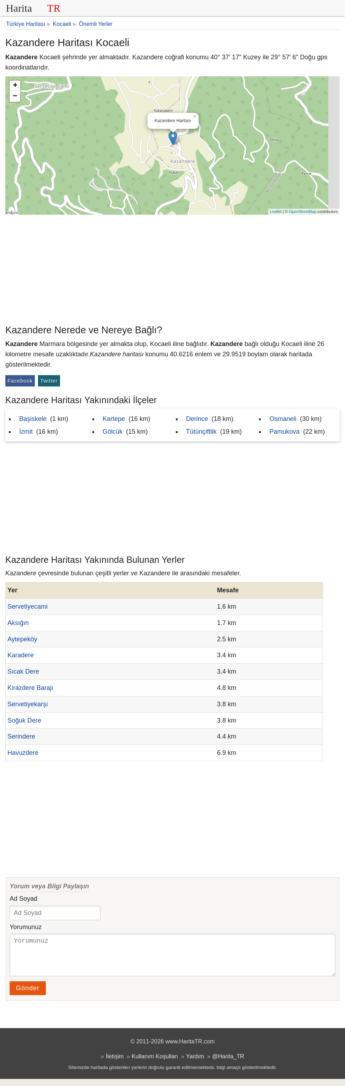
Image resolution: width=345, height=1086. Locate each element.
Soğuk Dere (24, 720)
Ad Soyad (23, 898)
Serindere (21, 736)
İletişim (115, 1063)
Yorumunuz (26, 927)
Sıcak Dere (23, 671)
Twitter (49, 381)
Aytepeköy (22, 639)
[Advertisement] (172, 268)
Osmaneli (282, 418)
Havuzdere (22, 752)
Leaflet (276, 211)
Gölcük (113, 431)
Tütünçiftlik (201, 431)
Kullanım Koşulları (155, 1063)
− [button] (15, 96)
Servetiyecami (27, 606)
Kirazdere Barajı (30, 687)
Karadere (20, 655)
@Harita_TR (228, 1063)
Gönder (27, 995)
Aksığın (18, 622)
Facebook (20, 381)
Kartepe (114, 418)
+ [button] (15, 86)
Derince (197, 418)
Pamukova (284, 431)
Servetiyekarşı (27, 704)
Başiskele (33, 418)
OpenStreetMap (303, 211)
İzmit (26, 431)
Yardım (195, 1063)
